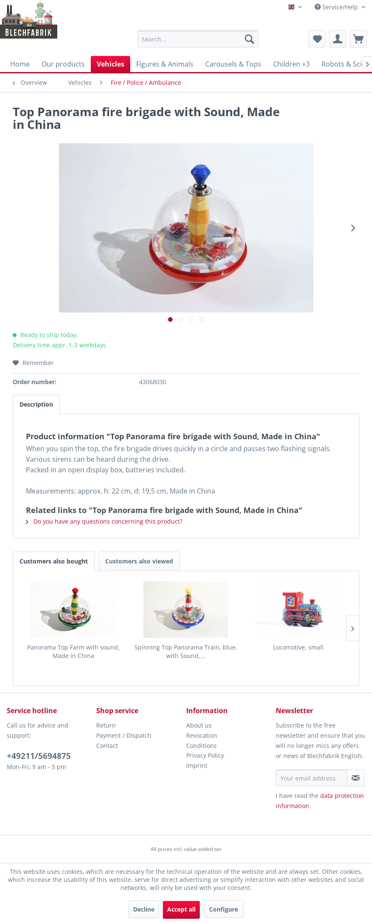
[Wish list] (316, 39)
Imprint (196, 765)
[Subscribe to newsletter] (356, 778)
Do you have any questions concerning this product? (104, 521)
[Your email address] (311, 778)
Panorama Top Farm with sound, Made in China (73, 651)
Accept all (181, 909)
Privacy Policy (205, 755)
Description (36, 404)
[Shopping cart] (358, 39)
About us (199, 725)
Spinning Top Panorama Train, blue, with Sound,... (185, 651)
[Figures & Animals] (164, 64)
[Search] (249, 39)
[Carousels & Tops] (233, 64)
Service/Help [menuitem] (337, 7)
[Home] (20, 64)
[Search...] (197, 39)
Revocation (201, 735)
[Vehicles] (110, 64)
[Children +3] (291, 64)
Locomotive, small (298, 647)
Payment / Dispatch (123, 735)
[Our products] (63, 64)
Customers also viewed (139, 561)
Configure (223, 909)
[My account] (337, 39)
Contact (107, 746)
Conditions (201, 746)
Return (106, 725)
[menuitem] (197, 39)
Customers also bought (54, 561)
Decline (143, 909)
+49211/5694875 (39, 755)
